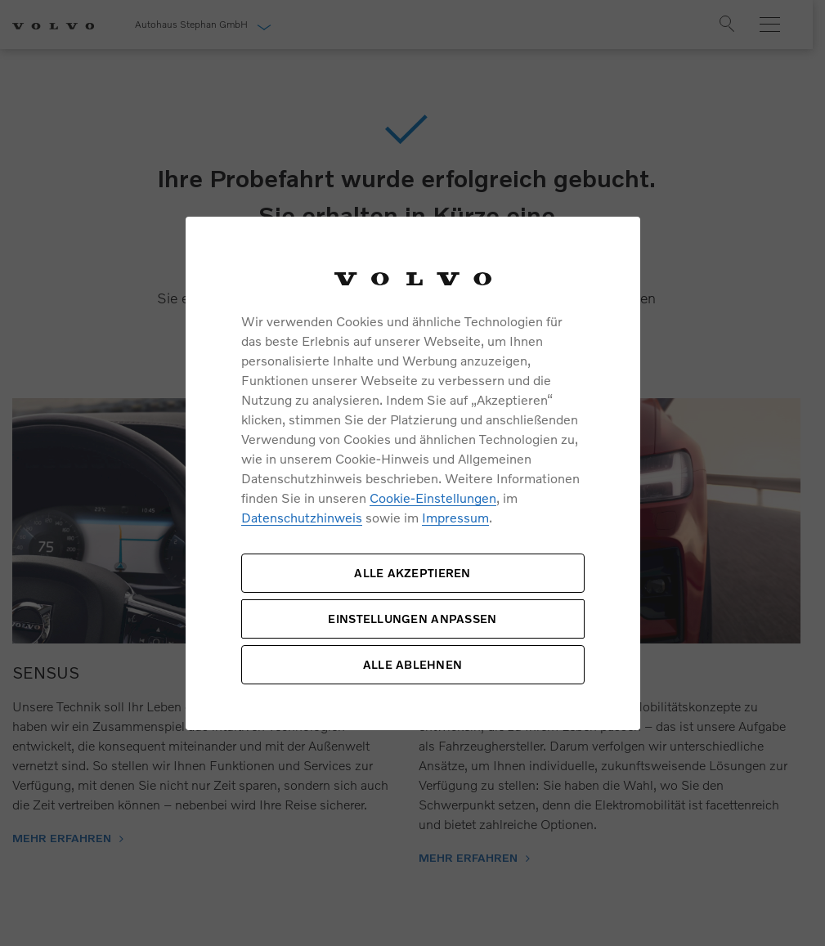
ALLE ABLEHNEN (413, 664)
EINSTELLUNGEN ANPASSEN (412, 618)
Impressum (455, 517)
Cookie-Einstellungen (433, 497)
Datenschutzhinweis (301, 517)
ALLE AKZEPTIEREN (412, 573)
